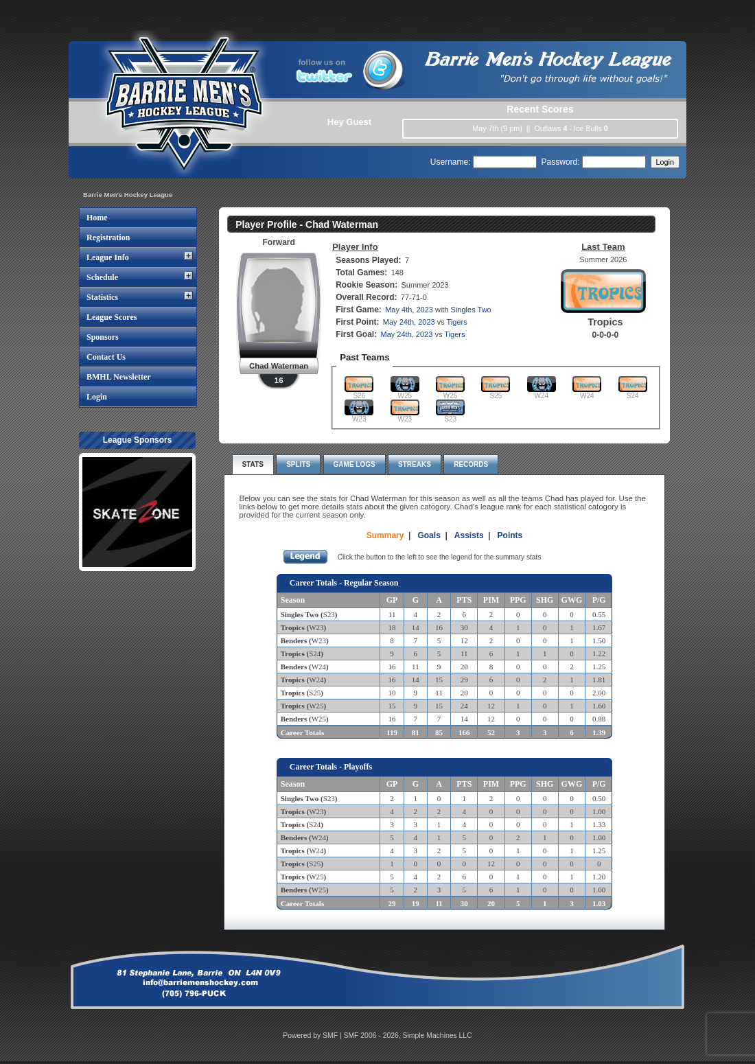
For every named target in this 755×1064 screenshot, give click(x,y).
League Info (107, 257)
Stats (253, 464)
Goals (428, 535)
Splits (298, 464)
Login (96, 397)
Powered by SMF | (313, 1035)
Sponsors (102, 337)
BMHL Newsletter (118, 377)
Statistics (102, 297)
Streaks (414, 464)
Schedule (102, 277)
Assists (469, 535)
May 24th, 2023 (409, 322)
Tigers (457, 322)
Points (510, 535)
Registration (108, 237)
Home (97, 217)
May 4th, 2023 (409, 309)
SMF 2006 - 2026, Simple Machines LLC (408, 1035)
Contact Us (106, 357)
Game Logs (354, 464)
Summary (385, 535)
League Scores (111, 317)
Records (471, 464)
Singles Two (471, 309)
